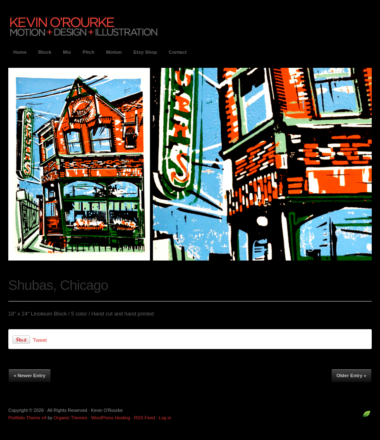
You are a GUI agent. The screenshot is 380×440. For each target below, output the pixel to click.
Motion (114, 52)
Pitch (89, 52)
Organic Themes (70, 417)
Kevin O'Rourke (84, 26)
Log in (165, 417)
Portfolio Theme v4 (27, 417)
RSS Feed (144, 417)
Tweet (40, 340)
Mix (67, 52)
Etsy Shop (145, 52)
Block (44, 52)
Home (19, 52)
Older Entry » (351, 375)
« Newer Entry (29, 375)
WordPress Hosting (110, 417)
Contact (178, 52)
